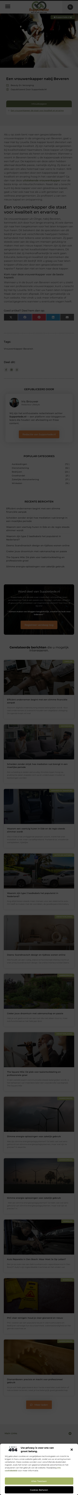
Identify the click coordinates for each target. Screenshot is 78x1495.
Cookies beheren (39, 1490)
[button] (71, 1449)
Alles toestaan (39, 1481)
